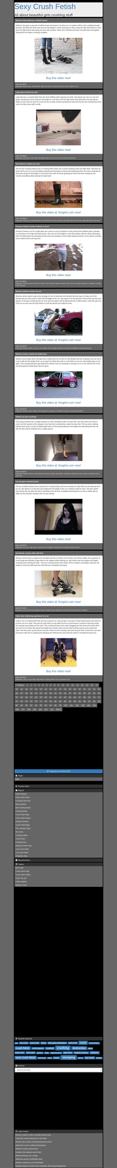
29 (70, 689)
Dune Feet (96, 220)
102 (77, 705)
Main (17, 779)
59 (41, 697)
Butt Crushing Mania (23, 808)
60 (46, 697)
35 (99, 689)
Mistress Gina (27, 86)
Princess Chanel (39, 283)
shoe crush (42, 1058)
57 (31, 697)
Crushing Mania (21, 811)
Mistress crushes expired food (27, 1149)
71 (99, 697)
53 (99, 693)
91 (22, 705)
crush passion (38, 474)
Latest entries (22, 1131)
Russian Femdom (22, 821)
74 (26, 701)
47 (70, 693)
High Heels (70, 220)
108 (28, 709)
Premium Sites (22, 786)
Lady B (25, 679)
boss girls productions (57, 1043)
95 (41, 705)
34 (94, 689)
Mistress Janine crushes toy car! (29, 291)
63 (60, 697)
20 (26, 689)
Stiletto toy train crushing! (26, 417)
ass (16, 1043)
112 (51, 709)
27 (60, 689)
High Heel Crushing (63, 348)
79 (51, 701)
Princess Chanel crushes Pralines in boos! (32, 226)
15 (87, 685)
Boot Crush (64, 86)
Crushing (72, 411)
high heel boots (56, 1053)
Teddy (34, 411)
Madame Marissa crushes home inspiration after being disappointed (41, 1166)
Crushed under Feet (23, 801)
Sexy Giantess (21, 804)
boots (43, 1043)
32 (85, 689)
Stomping (41, 158)
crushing (52, 474)
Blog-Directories (23, 860)
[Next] (58, 709)
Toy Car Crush (63, 158)
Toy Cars (53, 220)
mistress (94, 1053)
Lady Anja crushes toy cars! (27, 92)
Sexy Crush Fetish (45, 6)
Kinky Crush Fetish (23, 797)
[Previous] (19, 685)
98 (55, 705)
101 (71, 705)
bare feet (46, 474)
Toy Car (55, 158)
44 (55, 693)
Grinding (72, 547)
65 (70, 697)
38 (26, 693)
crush (83, 1042)
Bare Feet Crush (61, 610)
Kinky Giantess (21, 794)
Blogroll (20, 790)
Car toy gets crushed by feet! (27, 482)
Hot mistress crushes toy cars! (28, 164)
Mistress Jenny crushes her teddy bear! (31, 354)
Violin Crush (54, 679)
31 (80, 689)
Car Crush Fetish (22, 853)
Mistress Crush (21, 885)
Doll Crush (70, 610)
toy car (80, 1058)
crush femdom (94, 1043)
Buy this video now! (58, 78)
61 (51, 697)
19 (22, 689)
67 (80, 697)
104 (88, 705)
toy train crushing (82, 474)
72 (17, 701)
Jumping (98, 283)
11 (68, 685)
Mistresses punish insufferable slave (29, 1159)
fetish (90, 1048)
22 (36, 689)
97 (51, 705)
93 (31, 705)
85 (80, 701)
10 (63, 685)
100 (65, 705)
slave (49, 1058)
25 (51, 689)
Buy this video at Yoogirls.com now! (58, 212)
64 (65, 697)
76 (36, 701)
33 (89, 689)
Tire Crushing (52, 348)
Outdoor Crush (73, 86)
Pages (19, 776)
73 (22, 701)
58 (36, 697)
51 (89, 693)
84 (75, 701)
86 (85, 701)
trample (98, 1058)
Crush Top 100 (21, 878)
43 (51, 693)
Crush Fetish (56, 86)
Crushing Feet (21, 842)
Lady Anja (26, 158)
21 (31, 689)
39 (31, 693)
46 (65, 693)
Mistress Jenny (27, 411)
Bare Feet (77, 610)
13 (77, 685)
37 (22, 693)
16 (92, 685)
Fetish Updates (21, 882)
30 (75, 689)
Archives (20, 1066)
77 (41, 701)
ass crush (24, 1043)
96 (46, 705)
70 (94, 697)
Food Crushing (20, 285)
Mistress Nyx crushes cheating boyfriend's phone (34, 1142)
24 (46, 689)
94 (36, 705)
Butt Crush (19, 868)
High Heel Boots (46, 86)
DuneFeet (26, 220)
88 (94, 701)
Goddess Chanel (28, 283)
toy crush (89, 1058)
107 (23, 709)
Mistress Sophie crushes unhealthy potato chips (33, 1135)
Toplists (20, 864)
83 (70, 701)
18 (17, 689)
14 (82, 685)
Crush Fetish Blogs (23, 825)
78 (46, 701)
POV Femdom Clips (23, 828)
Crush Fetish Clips (22, 815)
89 (99, 701)
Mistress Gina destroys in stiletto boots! (31, 20)
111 (46, 709)
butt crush (73, 1043)
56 (26, 697)
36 (17, 693)
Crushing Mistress (35, 220)
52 (94, 693)
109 (34, 709)
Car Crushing (43, 348)
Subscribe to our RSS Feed (58, 771)
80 (55, 701)
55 (22, 697)
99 (60, 705)
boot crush (34, 1043)
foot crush (30, 1053)
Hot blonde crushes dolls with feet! (29, 553)
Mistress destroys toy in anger (27, 1156)
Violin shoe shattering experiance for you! (32, 616)
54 (17, 697)
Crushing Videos (22, 835)
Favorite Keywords (24, 1039)
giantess (40, 1053)
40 (36, 693)
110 (40, 709)
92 (26, 705)
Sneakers (84, 610)
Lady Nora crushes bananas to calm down (31, 1138)
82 (65, 701)
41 (41, 693)
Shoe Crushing (75, 283)
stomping (68, 1057)
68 (85, 697)
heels (47, 1053)
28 (65, 689)
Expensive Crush (64, 679)
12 (73, 685)
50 (85, 693)
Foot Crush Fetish (22, 849)
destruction (59, 474)
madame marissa (81, 1053)
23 (41, 689)
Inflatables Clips (21, 856)
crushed (50, 1048)
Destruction (72, 158)
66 (75, 697)
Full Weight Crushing (76, 348)
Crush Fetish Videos (23, 818)
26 (55, 689)
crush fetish (22, 1048)
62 (55, 697)
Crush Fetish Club (28, 610)
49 (80, 693)
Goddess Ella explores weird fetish (28, 1152)
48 (75, 693)
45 (60, 693)
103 (82, 705)
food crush (19, 1053)
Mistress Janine (27, 348)
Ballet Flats (48, 158)
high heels (19, 476)
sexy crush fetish (25, 1057)
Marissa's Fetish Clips (24, 846)
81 (60, 701)
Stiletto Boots (36, 86)
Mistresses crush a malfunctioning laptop (31, 1145)
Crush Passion (49, 283)
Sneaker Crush (50, 610)
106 (17, 709)
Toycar (78, 547)
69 (89, 697)
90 (17, 705)
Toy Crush (26, 547)
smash (56, 1058)
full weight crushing (70, 474)
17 (97, 685)
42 (46, 693)
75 (31, 701)
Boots (68, 283)
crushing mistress (93, 474)
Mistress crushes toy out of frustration (29, 1162)
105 (94, 705)
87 (89, 701)
